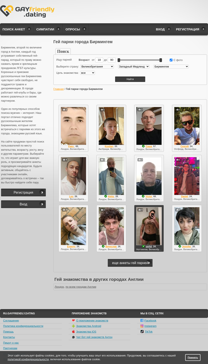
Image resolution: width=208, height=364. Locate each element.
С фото (176, 60)
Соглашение (11, 320)
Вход (160, 29)
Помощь (8, 331)
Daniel (184, 196)
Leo (71, 196)
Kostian (109, 146)
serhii (149, 246)
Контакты (9, 337)
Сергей (185, 146)
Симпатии (45, 29)
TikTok (146, 331)
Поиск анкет (14, 29)
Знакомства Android (86, 326)
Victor (148, 196)
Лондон (59, 286)
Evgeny (71, 246)
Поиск (63, 51)
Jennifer (186, 246)
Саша (149, 146)
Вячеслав (111, 246)
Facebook (148, 320)
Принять (193, 357)
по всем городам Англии (80, 286)
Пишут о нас (11, 342)
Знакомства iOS (84, 331)
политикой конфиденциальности (28, 359)
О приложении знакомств (90, 320)
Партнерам (10, 348)
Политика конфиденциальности (23, 326)
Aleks (111, 196)
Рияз (71, 146)
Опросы (72, 29)
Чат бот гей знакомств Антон (92, 337)
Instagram (148, 326)
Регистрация (187, 29)
